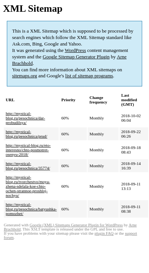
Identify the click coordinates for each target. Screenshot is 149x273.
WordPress (75, 50)
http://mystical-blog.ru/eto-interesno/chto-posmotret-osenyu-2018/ (28, 150)
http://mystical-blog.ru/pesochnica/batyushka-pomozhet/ (31, 209)
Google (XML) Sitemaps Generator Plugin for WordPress (76, 225)
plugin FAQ (103, 233)
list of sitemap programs (89, 75)
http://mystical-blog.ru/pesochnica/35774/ (28, 165)
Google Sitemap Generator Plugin (76, 57)
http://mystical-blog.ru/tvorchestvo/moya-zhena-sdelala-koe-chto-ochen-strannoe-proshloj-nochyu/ (28, 186)
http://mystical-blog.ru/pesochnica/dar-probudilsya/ (25, 118)
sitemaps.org (24, 75)
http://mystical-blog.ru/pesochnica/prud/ (26, 133)
